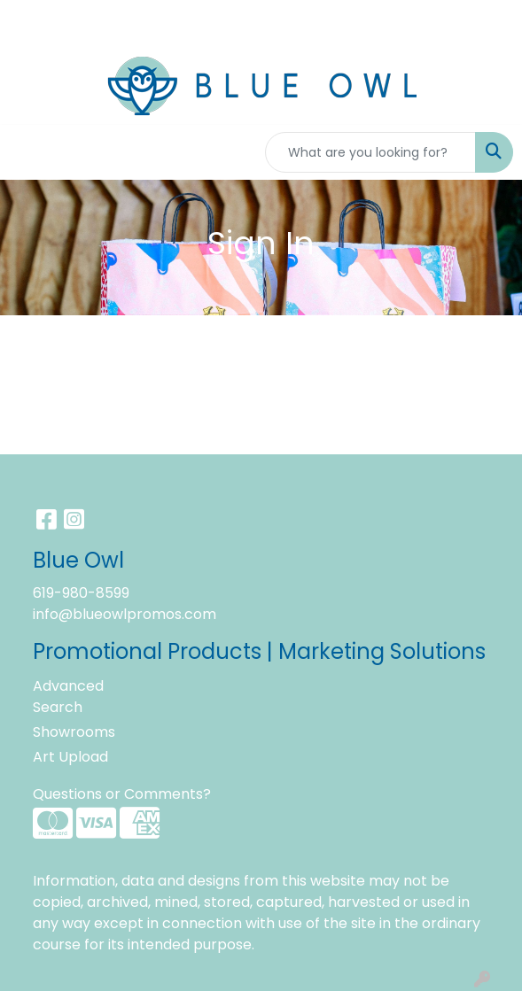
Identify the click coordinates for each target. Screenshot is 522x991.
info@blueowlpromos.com (124, 614)
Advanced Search (68, 696)
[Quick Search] (370, 152)
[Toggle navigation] (27, 152)
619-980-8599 (81, 593)
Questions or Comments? (122, 794)
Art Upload (70, 757)
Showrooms (74, 732)
